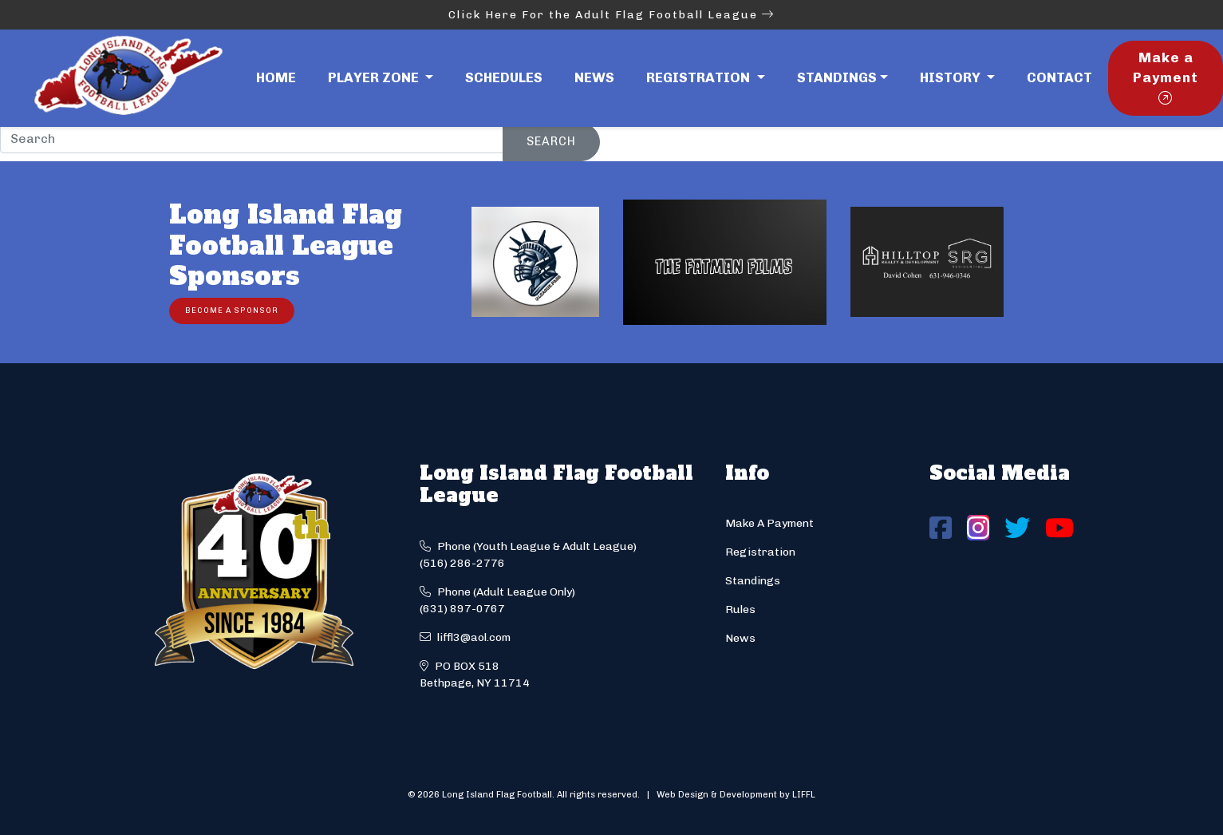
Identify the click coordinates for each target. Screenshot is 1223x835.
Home (276, 77)
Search (551, 141)
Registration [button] (699, 77)
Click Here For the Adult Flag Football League (611, 15)
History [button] (952, 77)
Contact (1059, 77)
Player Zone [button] (375, 77)
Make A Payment (769, 523)
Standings (837, 77)
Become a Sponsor (231, 310)
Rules (740, 609)
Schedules (503, 77)
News (594, 77)
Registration (760, 552)
